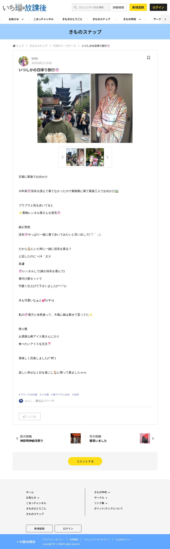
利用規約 (74, 539)
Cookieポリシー (123, 539)
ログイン (158, 7)
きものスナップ (101, 19)
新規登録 (138, 7)
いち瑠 (45, 394)
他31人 (39, 400)
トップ (20, 46)
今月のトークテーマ (64, 46)
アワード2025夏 (28, 394)
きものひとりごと (72, 19)
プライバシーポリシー (53, 539)
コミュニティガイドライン (97, 539)
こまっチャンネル (43, 19)
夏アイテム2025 (61, 394)
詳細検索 (118, 7)
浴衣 (76, 394)
